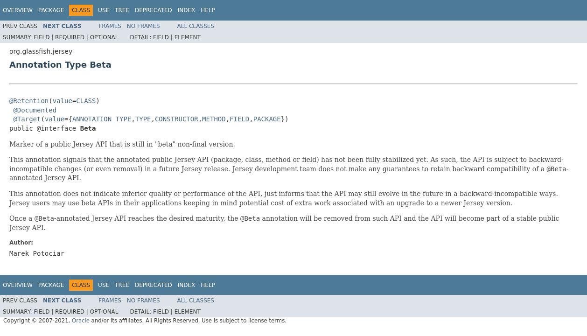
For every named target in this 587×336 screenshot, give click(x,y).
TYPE (143, 119)
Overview (18, 10)
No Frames (143, 26)
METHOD (214, 119)
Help (208, 10)
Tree (122, 10)
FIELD (239, 119)
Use (103, 10)
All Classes (195, 26)
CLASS (86, 101)
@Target (27, 119)
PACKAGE (267, 119)
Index (187, 10)
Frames (109, 26)
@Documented (34, 110)
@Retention (29, 101)
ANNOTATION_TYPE (101, 119)
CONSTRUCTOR (176, 119)
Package (51, 10)
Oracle (81, 320)
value (62, 101)
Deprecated (153, 10)
